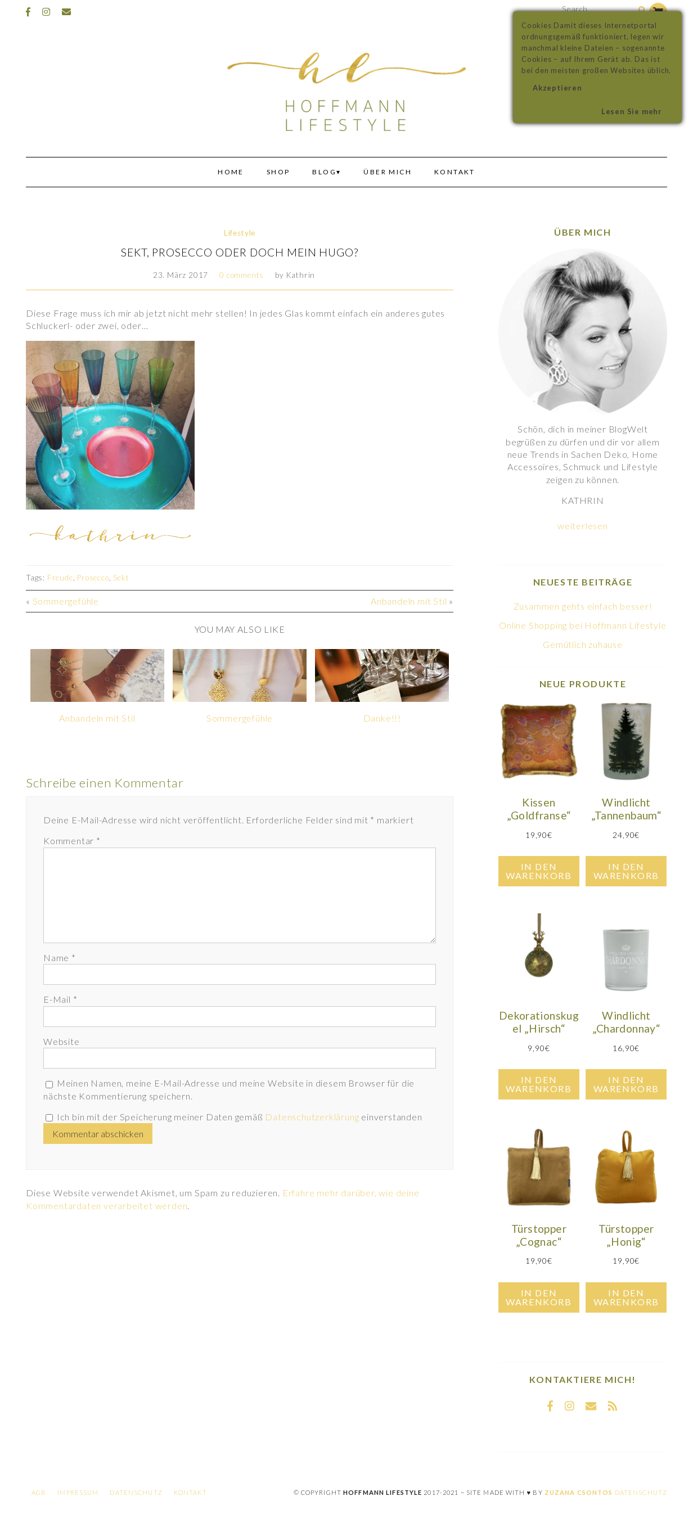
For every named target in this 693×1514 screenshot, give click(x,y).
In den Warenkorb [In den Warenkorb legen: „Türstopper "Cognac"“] (539, 1297)
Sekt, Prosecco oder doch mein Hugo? (240, 252)
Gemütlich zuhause (583, 644)
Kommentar (72, 840)
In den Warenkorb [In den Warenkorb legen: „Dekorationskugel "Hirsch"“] (539, 1084)
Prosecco (93, 577)
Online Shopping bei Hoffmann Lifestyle (582, 625)
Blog (324, 172)
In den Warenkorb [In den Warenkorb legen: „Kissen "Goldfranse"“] (539, 871)
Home (231, 172)
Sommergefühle (66, 601)
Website (61, 1041)
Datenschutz (136, 1492)
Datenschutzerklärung (312, 1116)
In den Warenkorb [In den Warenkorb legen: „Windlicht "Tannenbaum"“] (626, 871)
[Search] (642, 10)
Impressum (77, 1492)
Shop (278, 172)
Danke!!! (382, 718)
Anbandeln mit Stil (409, 601)
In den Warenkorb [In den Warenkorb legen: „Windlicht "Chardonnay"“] (626, 1084)
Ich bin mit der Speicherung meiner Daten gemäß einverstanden (239, 1116)
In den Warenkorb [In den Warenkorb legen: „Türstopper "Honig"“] (626, 1297)
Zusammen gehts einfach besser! (583, 606)
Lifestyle (239, 232)
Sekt (121, 577)
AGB (39, 1492)
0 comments (241, 275)
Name (59, 957)
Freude (60, 577)
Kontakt (454, 172)
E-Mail (60, 999)
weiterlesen (582, 525)
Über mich (387, 172)
